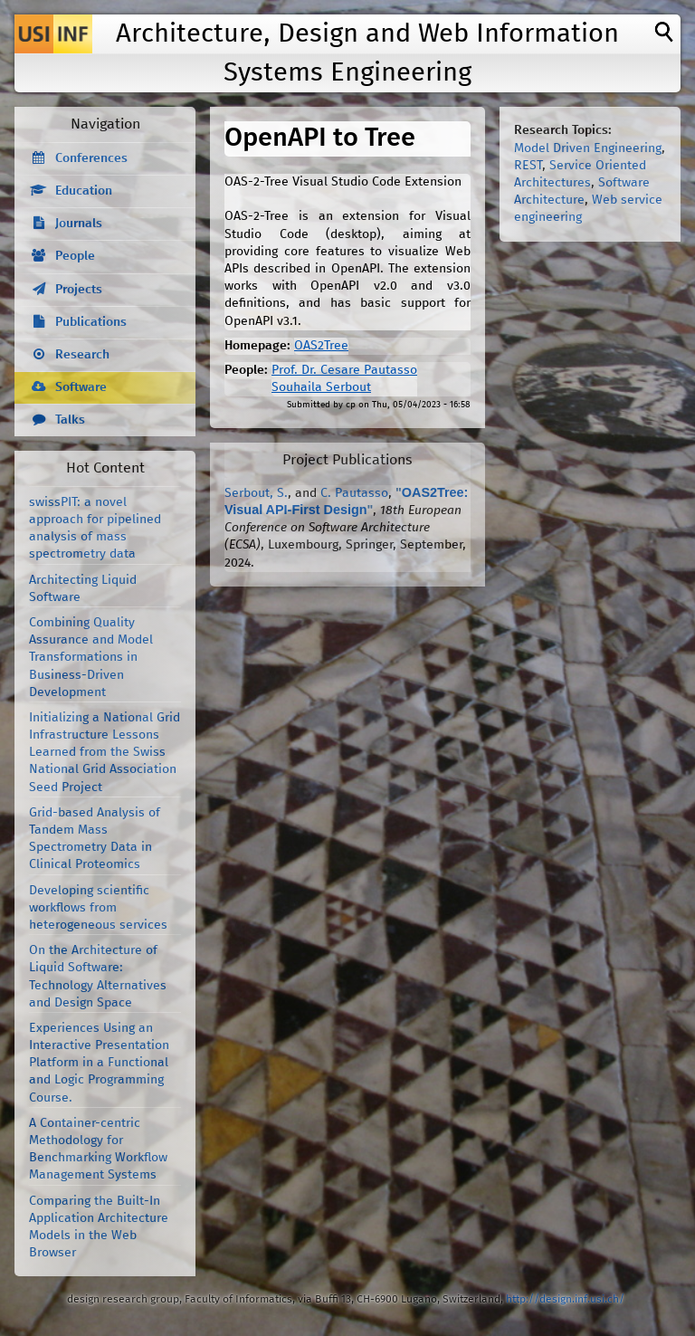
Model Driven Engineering (588, 148)
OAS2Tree (321, 345)
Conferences (91, 158)
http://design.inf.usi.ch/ (565, 1299)
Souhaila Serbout (321, 387)
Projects (78, 289)
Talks (70, 420)
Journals (78, 223)
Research (82, 354)
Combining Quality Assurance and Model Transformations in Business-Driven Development (91, 657)
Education (83, 191)
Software (81, 387)
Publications (91, 322)
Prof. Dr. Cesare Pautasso (344, 370)
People (75, 256)
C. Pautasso (354, 493)
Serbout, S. (256, 493)
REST (528, 165)
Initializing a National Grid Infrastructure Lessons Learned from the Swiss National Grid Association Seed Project (104, 752)
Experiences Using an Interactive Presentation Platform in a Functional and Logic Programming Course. (99, 1063)
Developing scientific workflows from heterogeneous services (98, 907)
